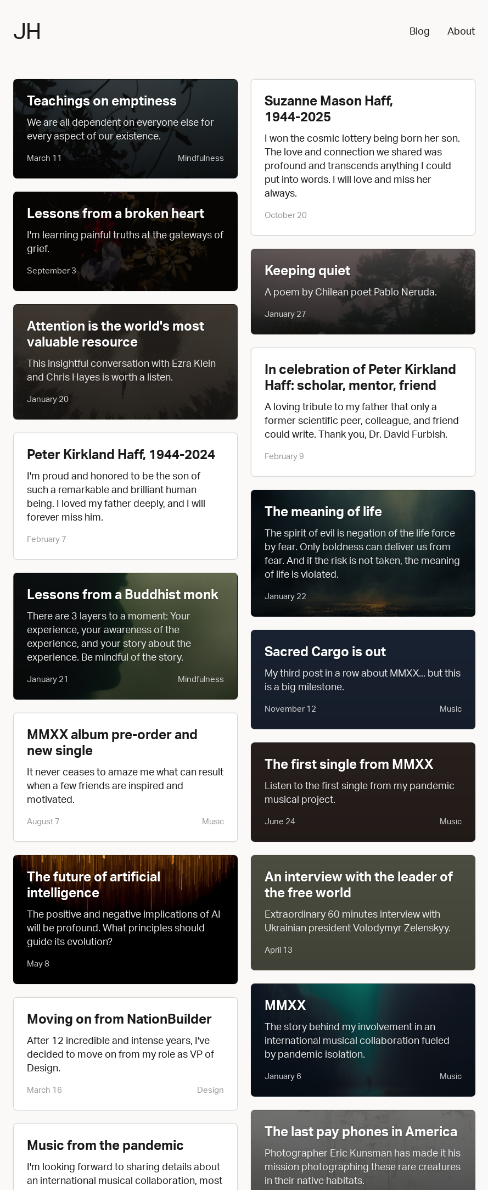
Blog (420, 31)
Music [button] (213, 821)
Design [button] (210, 1090)
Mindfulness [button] (201, 158)
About (461, 31)
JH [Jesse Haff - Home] (27, 30)
